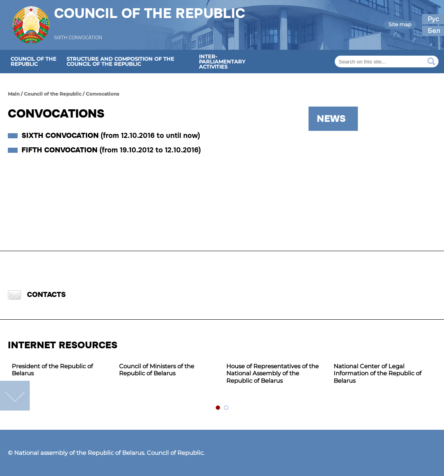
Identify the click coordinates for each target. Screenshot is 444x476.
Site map (400, 24)
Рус (433, 19)
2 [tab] (226, 408)
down (15, 396)
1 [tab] (218, 408)
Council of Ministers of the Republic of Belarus (156, 369)
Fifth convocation (111, 150)
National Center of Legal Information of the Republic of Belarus (377, 373)
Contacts (37, 295)
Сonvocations (102, 94)
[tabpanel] (61, 370)
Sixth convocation (111, 135)
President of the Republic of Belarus (52, 369)
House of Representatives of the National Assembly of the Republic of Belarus (272, 373)
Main (14, 94)
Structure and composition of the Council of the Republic (120, 61)
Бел (434, 30)
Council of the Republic (149, 18)
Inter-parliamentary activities (222, 61)
